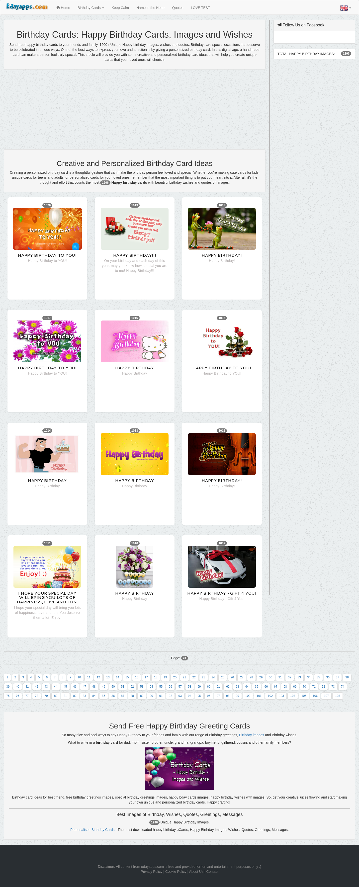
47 (84, 686)
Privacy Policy (151, 872)
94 (189, 696)
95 (199, 696)
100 (247, 696)
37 (337, 677)
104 (292, 696)
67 (275, 686)
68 (285, 686)
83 (84, 696)
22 (194, 677)
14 (117, 677)
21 (184, 677)
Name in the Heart (150, 8)
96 (208, 696)
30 (270, 677)
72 (323, 686)
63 (237, 686)
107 (326, 696)
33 (299, 677)
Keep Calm (120, 8)
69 (294, 686)
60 (208, 686)
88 (132, 696)
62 (227, 686)
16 (136, 677)
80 (55, 696)
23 (203, 677)
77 (27, 696)
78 (36, 696)
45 (65, 686)
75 (7, 696)
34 (308, 677)
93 (179, 696)
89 (141, 696)
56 (170, 686)
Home (63, 8)
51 (122, 686)
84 (93, 696)
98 (227, 696)
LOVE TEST (200, 8)
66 (266, 686)
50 (113, 686)
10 (79, 677)
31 (280, 677)
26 (232, 677)
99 (237, 696)
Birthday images (251, 735)
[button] (346, 7)
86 (113, 696)
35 (318, 677)
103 (281, 696)
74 (342, 686)
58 (189, 686)
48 (93, 686)
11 (88, 677)
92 (170, 696)
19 (165, 677)
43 (46, 686)
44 (55, 686)
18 (155, 677)
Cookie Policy (175, 872)
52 (132, 686)
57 (179, 686)
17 (146, 677)
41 (27, 686)
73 (333, 686)
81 (65, 696)
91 (161, 696)
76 (17, 696)
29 (261, 677)
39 (7, 686)
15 (127, 677)
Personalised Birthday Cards (92, 830)
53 (141, 686)
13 (107, 677)
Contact (212, 872)
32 (289, 677)
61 (218, 686)
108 (337, 696)
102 (270, 696)
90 (151, 696)
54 (151, 686)
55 (161, 686)
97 (218, 696)
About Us (196, 872)
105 (303, 696)
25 (222, 677)
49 (103, 686)
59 (199, 686)
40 (17, 686)
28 (251, 677)
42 (36, 686)
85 (103, 696)
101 (259, 696)
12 (98, 677)
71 (314, 686)
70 (304, 686)
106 (315, 696)
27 (241, 677)
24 (213, 677)
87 (122, 696)
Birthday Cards (91, 8)
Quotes (177, 8)
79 (46, 696)
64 (247, 686)
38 (347, 677)
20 (175, 677)
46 (75, 686)
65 (256, 686)
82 (75, 696)
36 (328, 677)
